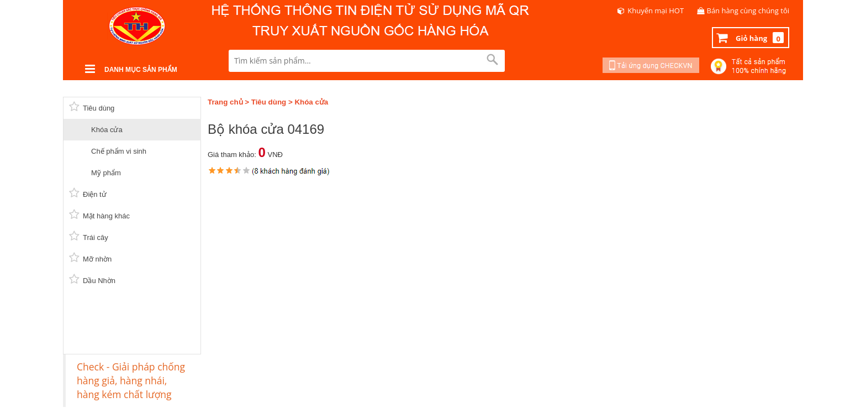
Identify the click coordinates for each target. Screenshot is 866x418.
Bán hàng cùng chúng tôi (748, 10)
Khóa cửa (311, 102)
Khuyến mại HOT (655, 10)
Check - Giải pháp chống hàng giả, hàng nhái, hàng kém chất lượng (131, 380)
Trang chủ (225, 102)
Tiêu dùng (268, 102)
